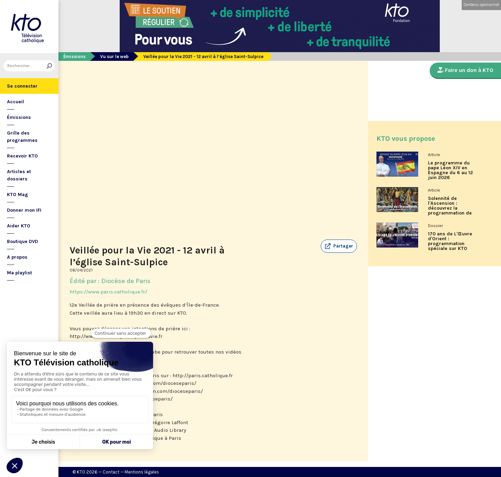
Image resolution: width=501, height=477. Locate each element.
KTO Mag (17, 194)
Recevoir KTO (22, 156)
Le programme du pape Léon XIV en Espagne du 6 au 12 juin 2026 (450, 170)
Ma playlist (19, 273)
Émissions (19, 117)
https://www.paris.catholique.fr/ (108, 292)
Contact (111, 472)
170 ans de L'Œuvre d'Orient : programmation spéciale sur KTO (450, 241)
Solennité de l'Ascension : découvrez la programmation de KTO (450, 208)
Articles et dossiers (19, 175)
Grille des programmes (22, 136)
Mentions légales (142, 472)
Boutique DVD (22, 241)
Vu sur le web (114, 56)
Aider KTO (18, 226)
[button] (339, 246)
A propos (17, 257)
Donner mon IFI (24, 210)
